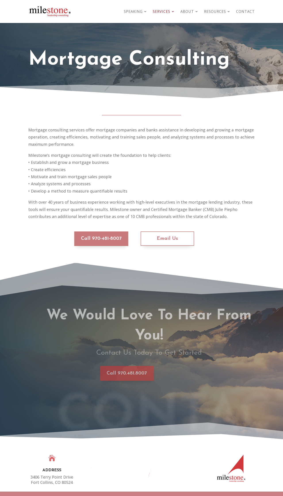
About (187, 12)
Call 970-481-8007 (93, 238)
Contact (245, 12)
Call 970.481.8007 (111, 373)
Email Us (159, 238)
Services (161, 12)
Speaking (133, 12)
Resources (215, 12)
